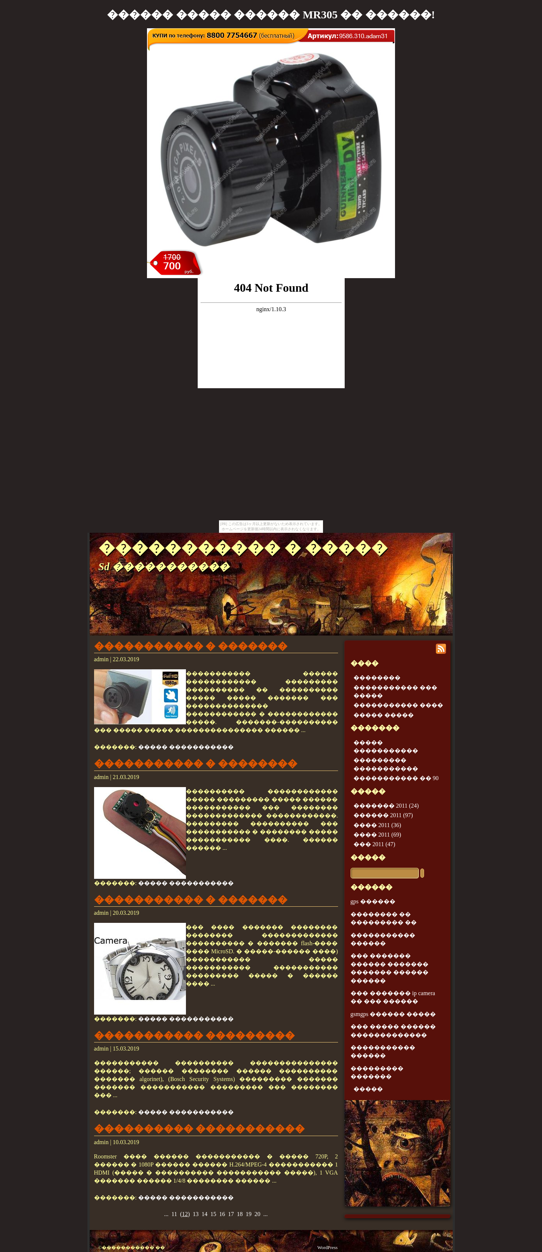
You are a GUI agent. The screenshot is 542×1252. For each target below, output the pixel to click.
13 (196, 1214)
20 (258, 1214)
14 (205, 1214)
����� (368, 857)
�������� (377, 677)
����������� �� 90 (396, 778)
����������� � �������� (196, 763)
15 (213, 1214)
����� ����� (383, 715)
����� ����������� (186, 747)
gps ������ (373, 901)
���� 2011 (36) (377, 825)
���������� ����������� (199, 1128)
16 (222, 1214)
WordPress (327, 1247)
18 (240, 1214)
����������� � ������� (191, 646)
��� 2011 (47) (374, 844)
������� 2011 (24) (386, 805)
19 (249, 1214)
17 (231, 1214)
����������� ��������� (194, 1035)
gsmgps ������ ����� (393, 1014)
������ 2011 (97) (383, 815)
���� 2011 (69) (377, 834)
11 (174, 1214)
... (166, 1214)
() (185, 1214)
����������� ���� (398, 705)
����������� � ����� (243, 548)
